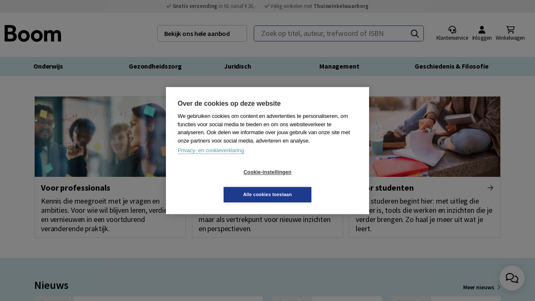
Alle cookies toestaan (317, 183)
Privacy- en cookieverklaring (211, 161)
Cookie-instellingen (218, 183)
